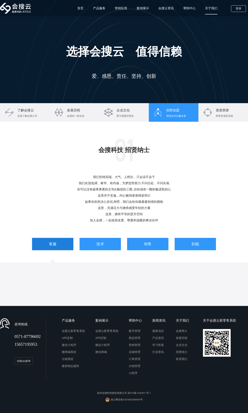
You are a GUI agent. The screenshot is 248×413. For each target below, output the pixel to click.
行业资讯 (158, 352)
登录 (238, 8)
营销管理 (134, 345)
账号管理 (134, 331)
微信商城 (101, 352)
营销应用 (121, 8)
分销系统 (67, 359)
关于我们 (211, 10)
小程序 (133, 373)
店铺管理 (134, 352)
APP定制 (67, 338)
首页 (80, 8)
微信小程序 (69, 345)
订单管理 (134, 359)
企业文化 (181, 345)
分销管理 (134, 366)
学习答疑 (158, 345)
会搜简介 (181, 331)
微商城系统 (69, 352)
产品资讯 (158, 338)
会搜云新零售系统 (73, 331)
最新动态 (158, 331)
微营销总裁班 (70, 366)
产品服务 (99, 8)
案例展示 (143, 8)
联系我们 (181, 359)
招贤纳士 (181, 352)
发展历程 (181, 338)
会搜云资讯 (166, 8)
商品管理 (134, 338)
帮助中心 (189, 8)
